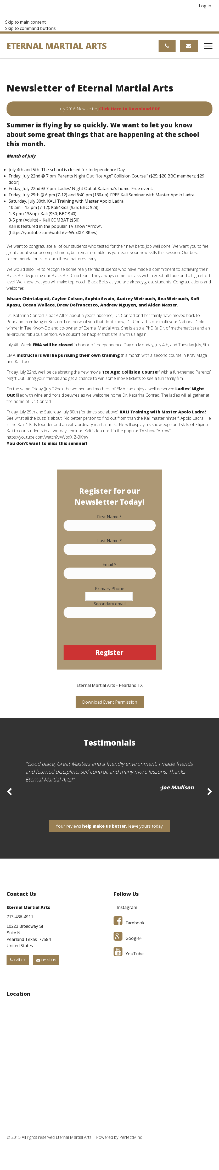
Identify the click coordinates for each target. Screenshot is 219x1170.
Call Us (17, 960)
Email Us (46, 960)
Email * (109, 564)
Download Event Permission (109, 702)
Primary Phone (109, 588)
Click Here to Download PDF (129, 109)
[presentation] (103, 634)
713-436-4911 (20, 917)
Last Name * (109, 540)
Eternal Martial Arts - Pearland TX (110, 685)
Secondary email (110, 604)
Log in (205, 6)
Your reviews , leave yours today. (110, 826)
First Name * (109, 517)
